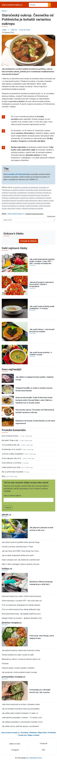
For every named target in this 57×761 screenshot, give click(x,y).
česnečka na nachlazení (29, 187)
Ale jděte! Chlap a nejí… (10, 440)
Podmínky (52, 733)
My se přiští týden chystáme (12, 472)
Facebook (43, 743)
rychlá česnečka (31, 206)
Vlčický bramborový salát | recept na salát (18, 655)
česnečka (16, 187)
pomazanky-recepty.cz (13, 676)
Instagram (15, 750)
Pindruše (5, 664)
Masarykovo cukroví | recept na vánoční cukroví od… (21, 659)
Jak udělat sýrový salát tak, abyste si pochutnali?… (21, 726)
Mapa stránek (33, 735)
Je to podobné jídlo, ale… (11, 445)
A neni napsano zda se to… (12, 458)
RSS (43, 750)
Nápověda (42, 733)
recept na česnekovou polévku (13, 206)
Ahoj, (3, 476)
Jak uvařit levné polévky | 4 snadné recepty (40, 353)
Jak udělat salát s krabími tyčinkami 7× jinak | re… (20, 713)
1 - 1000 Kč (12, 30)
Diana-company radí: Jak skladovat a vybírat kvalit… (21, 560)
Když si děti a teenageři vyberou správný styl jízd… (21, 564)
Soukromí (23, 735)
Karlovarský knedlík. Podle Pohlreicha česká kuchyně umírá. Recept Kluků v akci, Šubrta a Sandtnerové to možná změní (34, 400)
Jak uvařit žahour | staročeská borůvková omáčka (41, 330)
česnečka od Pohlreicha (17, 174)
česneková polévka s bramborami (32, 198)
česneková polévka (35, 193)
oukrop (40, 201)
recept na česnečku (42, 203)
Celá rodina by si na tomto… (12, 463)
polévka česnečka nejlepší (12, 203)
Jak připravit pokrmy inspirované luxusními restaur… (21, 650)
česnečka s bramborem (18, 193)
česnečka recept (31, 190)
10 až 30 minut (24, 30)
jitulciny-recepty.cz (12, 622)
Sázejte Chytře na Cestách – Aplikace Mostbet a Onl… (22, 618)
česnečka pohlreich (17, 190)
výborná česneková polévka (32, 208)
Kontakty (24, 733)
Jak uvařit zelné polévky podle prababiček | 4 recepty (41, 307)
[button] (28, 50)
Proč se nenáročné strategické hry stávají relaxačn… (21, 605)
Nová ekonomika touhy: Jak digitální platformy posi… (22, 614)
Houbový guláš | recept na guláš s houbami (18, 668)
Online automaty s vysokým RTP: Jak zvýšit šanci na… (22, 601)
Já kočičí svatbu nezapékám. (13, 454)
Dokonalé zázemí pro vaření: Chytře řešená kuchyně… (22, 596)
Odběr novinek (14, 744)
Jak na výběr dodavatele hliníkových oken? (18, 555)
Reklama (33, 733)
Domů (4, 11)
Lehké (4, 30)
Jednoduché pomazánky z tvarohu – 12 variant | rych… (22, 718)
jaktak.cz (6, 514)
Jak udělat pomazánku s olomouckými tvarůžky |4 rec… (23, 722)
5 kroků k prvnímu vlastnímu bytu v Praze (17, 547)
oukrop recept (48, 201)
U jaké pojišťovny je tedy (11, 467)
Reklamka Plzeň (35, 758)
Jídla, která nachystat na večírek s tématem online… (21, 704)
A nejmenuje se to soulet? (11, 449)
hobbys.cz (7, 568)
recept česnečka (28, 203)
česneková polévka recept (30, 195)
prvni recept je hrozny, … (11, 436)
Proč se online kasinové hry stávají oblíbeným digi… (21, 609)
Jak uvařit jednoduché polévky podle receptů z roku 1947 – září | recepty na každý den (41, 261)
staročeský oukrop (14, 208)
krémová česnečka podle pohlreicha (23, 201)
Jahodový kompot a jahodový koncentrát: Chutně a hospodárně (41, 284)
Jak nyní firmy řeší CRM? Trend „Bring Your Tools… (21, 551)
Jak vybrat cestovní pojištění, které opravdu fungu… (21, 542)
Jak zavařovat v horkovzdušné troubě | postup (19, 672)
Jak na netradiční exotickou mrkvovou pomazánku (20, 709)
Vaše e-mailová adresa (12, 496)
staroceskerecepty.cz (12, 5)
